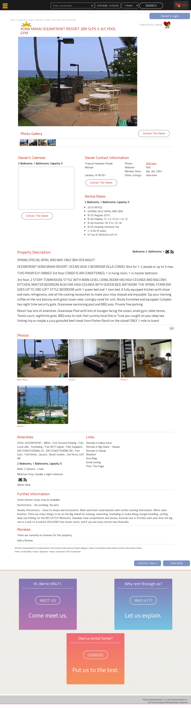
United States (22, 20)
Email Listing (93, 462)
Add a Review (25, 540)
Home (12, 20)
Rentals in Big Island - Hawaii (103, 447)
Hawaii (31, 20)
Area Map (91, 458)
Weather (91, 454)
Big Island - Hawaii (43, 20)
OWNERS (95, 655)
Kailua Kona (56, 20)
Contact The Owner (154, 133)
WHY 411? (143, 600)
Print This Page (95, 466)
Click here (151, 163)
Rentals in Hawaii (96, 451)
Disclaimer (183, 702)
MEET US (48, 600)
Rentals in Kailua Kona (99, 443)
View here (151, 175)
